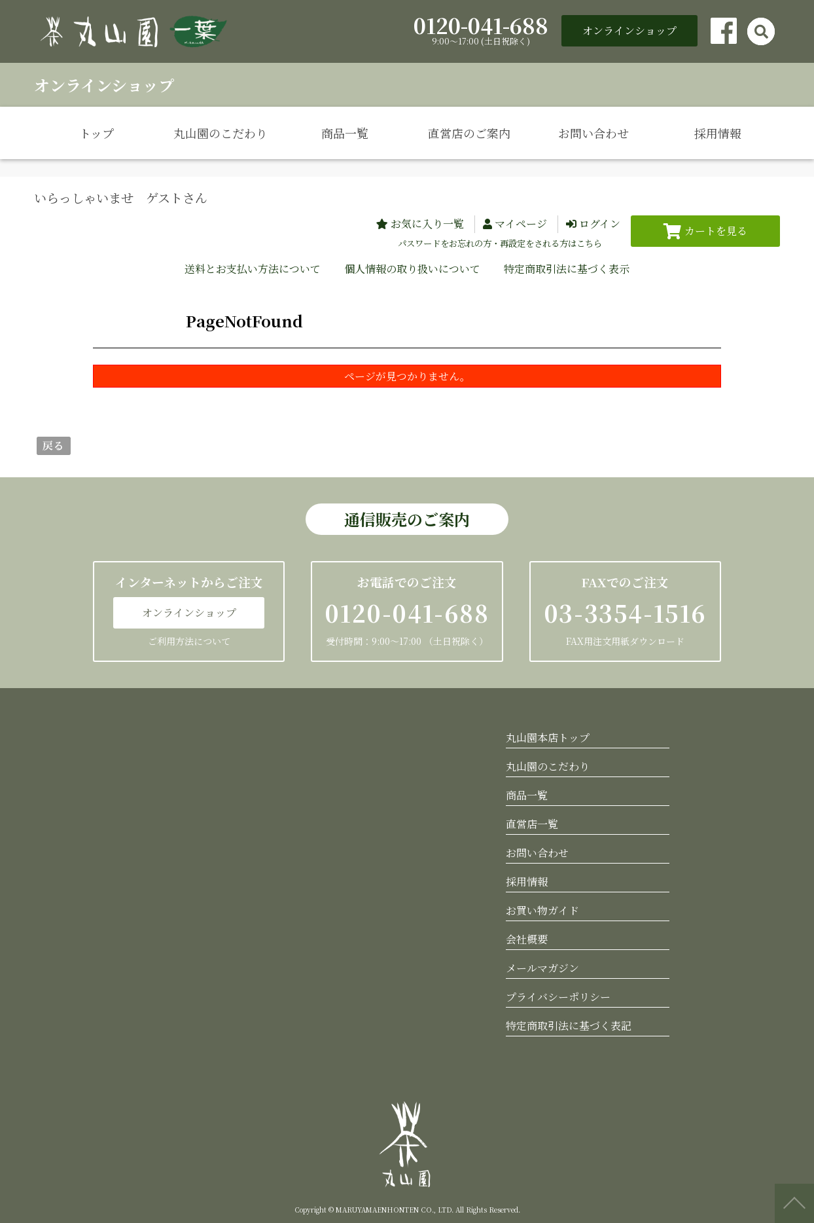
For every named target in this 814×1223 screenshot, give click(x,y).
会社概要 (527, 939)
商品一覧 (344, 132)
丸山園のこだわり (220, 132)
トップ (96, 132)
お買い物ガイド (542, 910)
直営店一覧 (532, 823)
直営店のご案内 (469, 132)
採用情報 (717, 132)
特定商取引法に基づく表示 (566, 268)
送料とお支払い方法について (253, 268)
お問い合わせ (593, 132)
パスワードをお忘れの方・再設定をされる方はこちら (500, 243)
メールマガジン (542, 968)
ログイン (599, 223)
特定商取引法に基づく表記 (568, 1025)
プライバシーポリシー (558, 996)
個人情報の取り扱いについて (412, 268)
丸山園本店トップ (548, 737)
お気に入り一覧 (427, 223)
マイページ (521, 223)
